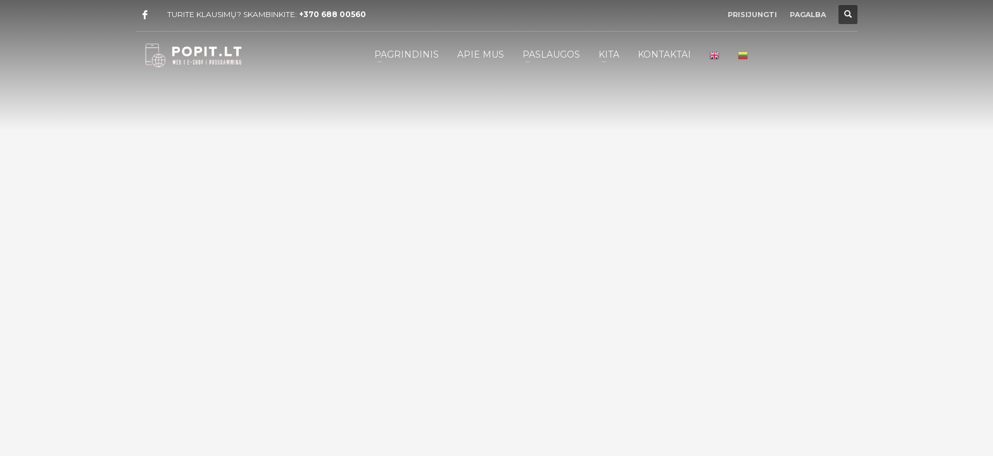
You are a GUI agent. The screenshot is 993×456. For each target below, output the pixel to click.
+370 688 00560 (332, 14)
